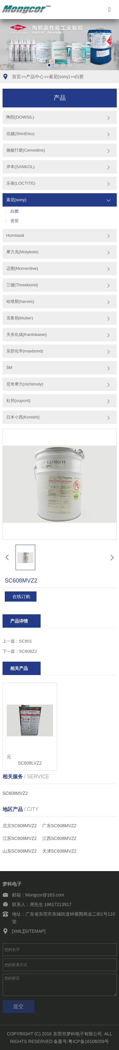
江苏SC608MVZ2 (20, 838)
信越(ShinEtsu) (20, 133)
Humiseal (15, 235)
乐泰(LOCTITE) (21, 183)
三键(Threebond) (22, 285)
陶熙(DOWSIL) (20, 117)
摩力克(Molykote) (22, 251)
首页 (16, 76)
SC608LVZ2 (30, 763)
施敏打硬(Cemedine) (25, 150)
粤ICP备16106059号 (88, 1041)
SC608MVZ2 (15, 793)
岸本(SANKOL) (20, 166)
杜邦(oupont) (18, 400)
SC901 (25, 641)
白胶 (79, 76)
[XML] (18, 931)
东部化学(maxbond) (24, 351)
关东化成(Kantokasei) (26, 334)
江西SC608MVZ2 (59, 838)
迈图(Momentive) (22, 268)
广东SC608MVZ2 (59, 825)
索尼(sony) (59, 76)
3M (9, 367)
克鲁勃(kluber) (19, 318)
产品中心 (35, 76)
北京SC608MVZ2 (20, 825)
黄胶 (14, 220)
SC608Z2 (28, 651)
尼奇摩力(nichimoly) (24, 384)
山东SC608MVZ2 (20, 851)
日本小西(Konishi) (23, 417)
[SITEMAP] (34, 931)
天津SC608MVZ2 (59, 851)
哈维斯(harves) (20, 301)
